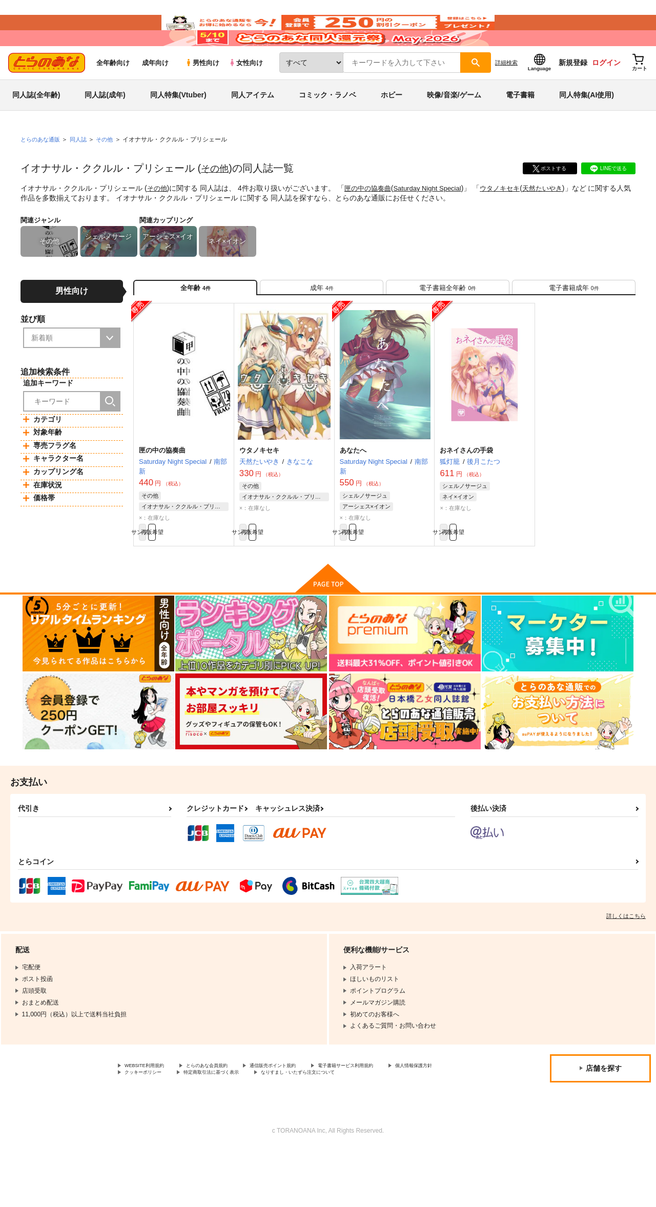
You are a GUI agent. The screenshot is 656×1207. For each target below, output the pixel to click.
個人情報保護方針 (149, 1120)
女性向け (246, 93)
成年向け (155, 93)
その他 (216, 198)
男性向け (202, 93)
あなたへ (353, 490)
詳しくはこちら (626, 961)
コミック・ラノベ (327, 125)
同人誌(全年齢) (36, 125)
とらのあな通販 (42, 169)
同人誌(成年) (105, 125)
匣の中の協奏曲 (371, 218)
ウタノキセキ (511, 218)
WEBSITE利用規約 (151, 1111)
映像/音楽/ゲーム (454, 125)
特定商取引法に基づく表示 (304, 1120)
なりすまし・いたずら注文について (174, 1129)
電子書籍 (520, 125)
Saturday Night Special (434, 218)
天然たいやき (557, 218)
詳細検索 (506, 93)
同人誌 (82, 169)
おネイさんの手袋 (466, 490)
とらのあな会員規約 (226, 1111)
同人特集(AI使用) (586, 125)
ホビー (391, 125)
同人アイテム (252, 125)
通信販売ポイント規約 (307, 1111)
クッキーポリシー (220, 1120)
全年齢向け (113, 93)
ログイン (606, 93)
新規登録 (573, 93)
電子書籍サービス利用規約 (397, 1111)
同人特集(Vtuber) (178, 125)
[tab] (321, 322)
